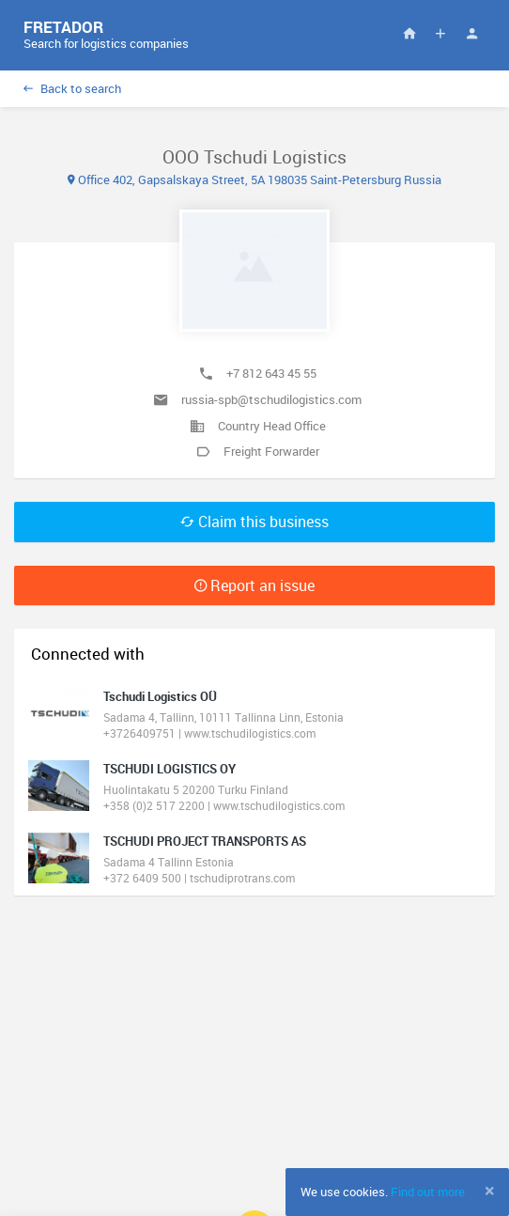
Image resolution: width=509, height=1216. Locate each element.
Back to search (72, 88)
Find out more (428, 1191)
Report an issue (254, 585)
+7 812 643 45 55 (271, 373)
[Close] (490, 1190)
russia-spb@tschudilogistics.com (271, 399)
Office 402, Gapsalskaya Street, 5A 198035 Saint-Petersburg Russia (254, 179)
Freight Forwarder (271, 451)
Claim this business (254, 521)
